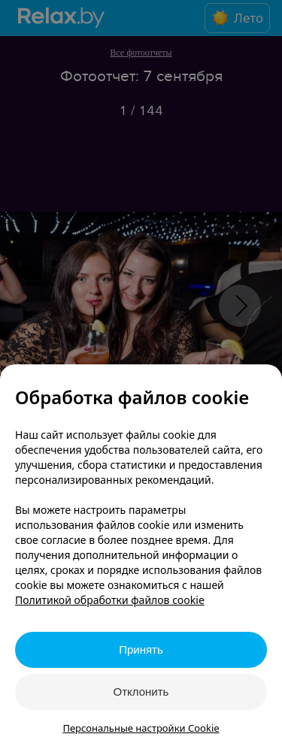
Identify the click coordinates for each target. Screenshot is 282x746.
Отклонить (141, 691)
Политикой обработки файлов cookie (110, 600)
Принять (141, 649)
